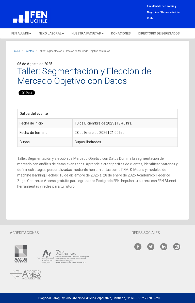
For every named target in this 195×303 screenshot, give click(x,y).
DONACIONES (121, 33)
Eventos (29, 51)
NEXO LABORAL (51, 33)
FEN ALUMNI (21, 33)
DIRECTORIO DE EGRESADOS (159, 33)
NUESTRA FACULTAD (88, 33)
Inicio (16, 51)
